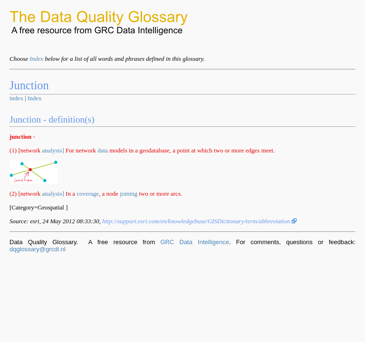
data (102, 150)
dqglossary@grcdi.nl (38, 249)
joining (128, 193)
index (16, 98)
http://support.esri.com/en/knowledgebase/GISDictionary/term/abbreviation (199, 221)
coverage (88, 193)
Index (36, 58)
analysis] (53, 150)
